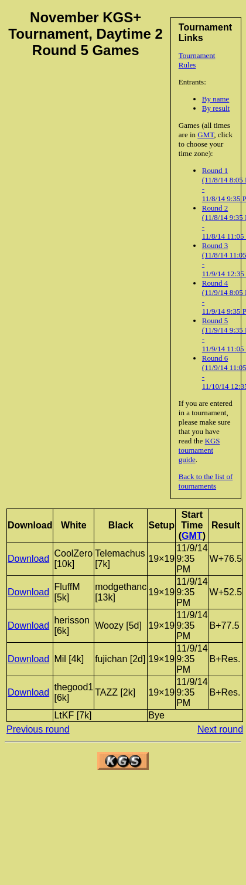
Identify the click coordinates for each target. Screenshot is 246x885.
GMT (205, 134)
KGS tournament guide (199, 450)
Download (28, 559)
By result (216, 108)
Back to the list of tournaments (206, 481)
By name (216, 98)
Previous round (38, 729)
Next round (220, 729)
